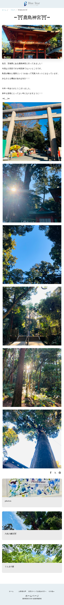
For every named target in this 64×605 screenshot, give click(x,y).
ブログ (12, 10)
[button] (3, 3)
